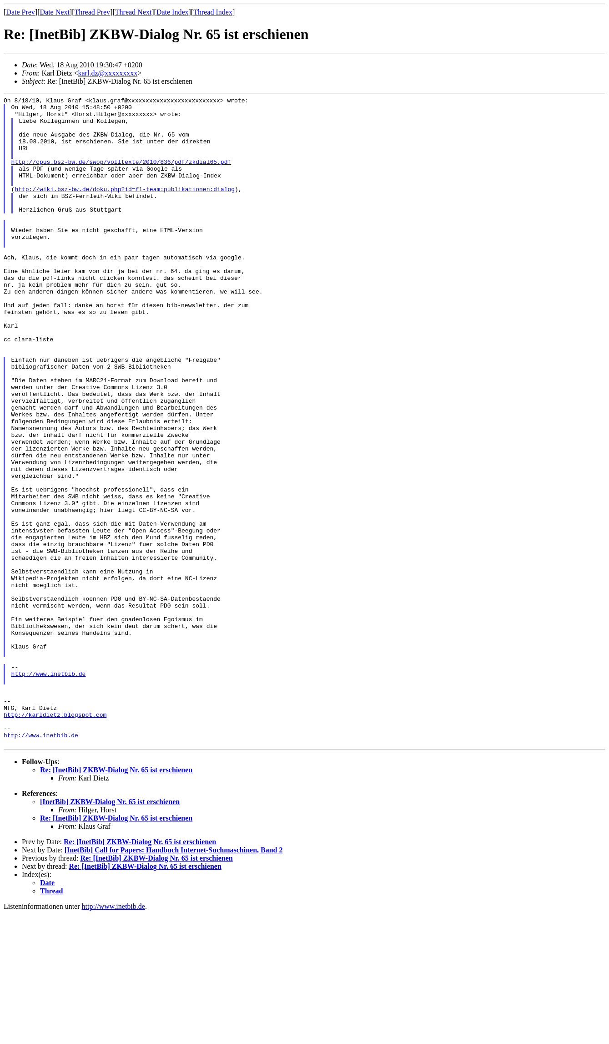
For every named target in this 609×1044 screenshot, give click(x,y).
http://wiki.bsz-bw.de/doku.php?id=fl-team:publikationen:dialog (125, 208)
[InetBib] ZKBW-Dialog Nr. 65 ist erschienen (110, 931)
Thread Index (212, 12)
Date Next (55, 12)
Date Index (172, 12)
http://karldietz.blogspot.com (55, 839)
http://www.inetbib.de (48, 790)
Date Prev (20, 12)
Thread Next (133, 12)
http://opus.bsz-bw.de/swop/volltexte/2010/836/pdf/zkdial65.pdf (121, 175)
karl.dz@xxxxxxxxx (108, 73)
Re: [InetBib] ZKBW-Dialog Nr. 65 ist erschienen (116, 899)
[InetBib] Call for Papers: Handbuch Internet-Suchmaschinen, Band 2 (174, 979)
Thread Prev (92, 12)
